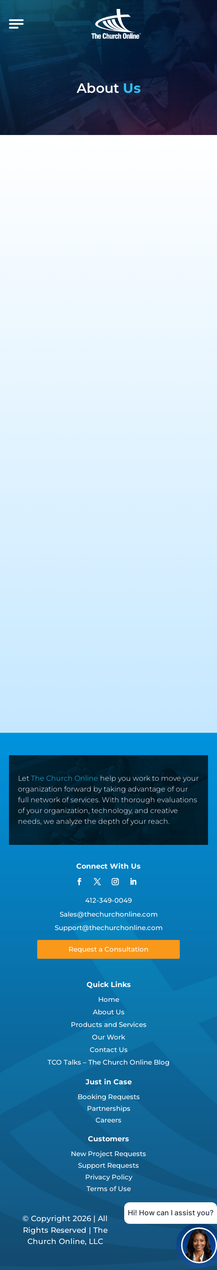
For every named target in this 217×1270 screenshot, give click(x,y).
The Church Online (64, 778)
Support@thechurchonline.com (109, 927)
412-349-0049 (108, 900)
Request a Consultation (108, 949)
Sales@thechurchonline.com (109, 914)
